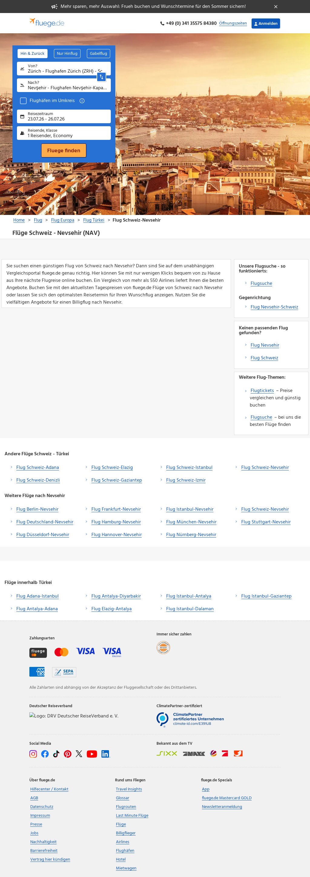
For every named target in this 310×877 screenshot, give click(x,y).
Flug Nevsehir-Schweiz (274, 306)
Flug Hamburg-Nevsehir (116, 522)
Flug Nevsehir (265, 344)
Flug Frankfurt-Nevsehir (116, 509)
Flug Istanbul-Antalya (188, 595)
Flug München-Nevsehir (191, 522)
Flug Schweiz (264, 357)
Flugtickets (262, 390)
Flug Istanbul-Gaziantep (266, 595)
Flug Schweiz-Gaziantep (116, 479)
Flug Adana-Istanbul (37, 595)
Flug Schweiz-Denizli (38, 479)
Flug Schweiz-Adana (37, 467)
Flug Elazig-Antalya (111, 608)
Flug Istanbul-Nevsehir (189, 509)
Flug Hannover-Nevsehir (116, 534)
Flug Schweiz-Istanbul (189, 467)
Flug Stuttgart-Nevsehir (266, 522)
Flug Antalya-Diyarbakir (116, 595)
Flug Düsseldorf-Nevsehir (42, 534)
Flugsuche (261, 283)
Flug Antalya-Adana (37, 608)
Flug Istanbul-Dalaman (190, 608)
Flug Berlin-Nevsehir (37, 509)
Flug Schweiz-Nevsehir (265, 467)
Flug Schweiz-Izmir (186, 479)
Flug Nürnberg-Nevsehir (191, 534)
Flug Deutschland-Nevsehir (44, 522)
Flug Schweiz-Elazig (112, 467)
